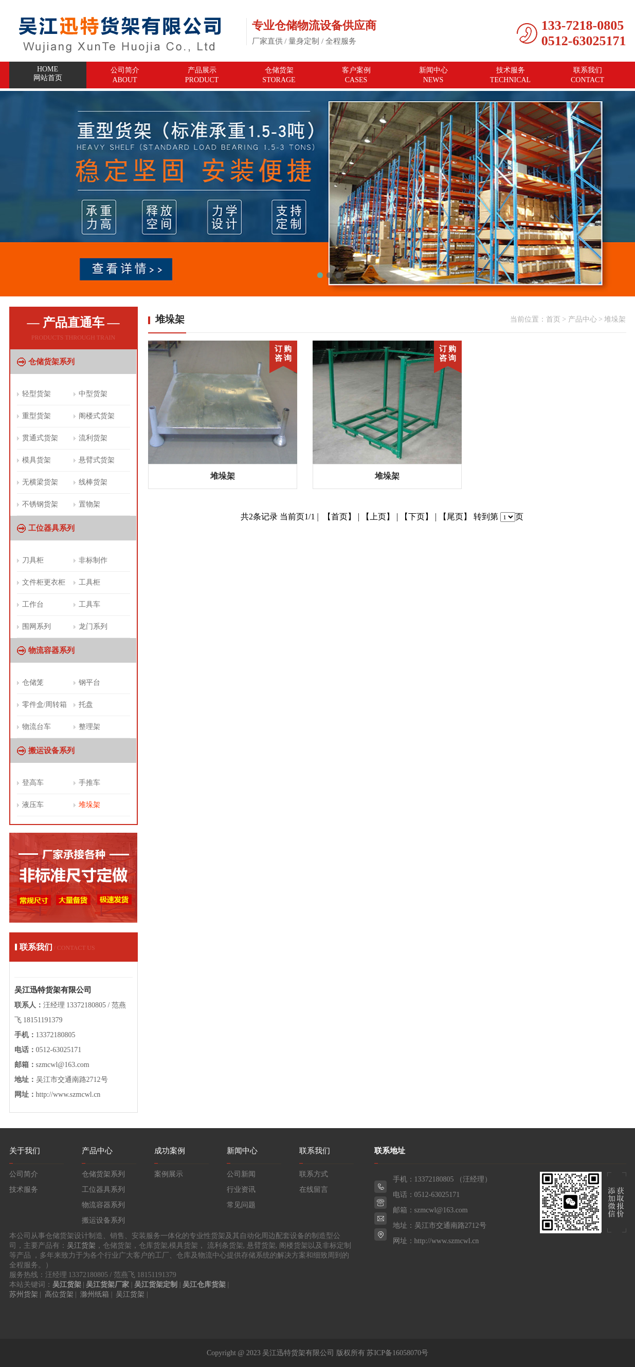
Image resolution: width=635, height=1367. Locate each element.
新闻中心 (433, 75)
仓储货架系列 (51, 362)
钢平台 (89, 682)
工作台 (33, 604)
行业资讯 (241, 1189)
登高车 (33, 783)
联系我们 (587, 75)
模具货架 (36, 460)
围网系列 (36, 626)
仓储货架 (279, 75)
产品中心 (582, 319)
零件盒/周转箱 (44, 704)
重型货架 (36, 416)
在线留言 (313, 1189)
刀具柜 (33, 560)
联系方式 (313, 1174)
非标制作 (93, 560)
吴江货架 (81, 1245)
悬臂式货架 (97, 460)
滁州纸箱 (94, 1294)
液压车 (33, 805)
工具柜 (89, 582)
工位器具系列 (51, 528)
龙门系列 (93, 626)
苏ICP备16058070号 (397, 1353)
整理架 (89, 727)
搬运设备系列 (51, 750)
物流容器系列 (51, 650)
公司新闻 (241, 1174)
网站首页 (47, 75)
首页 (553, 319)
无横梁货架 (40, 482)
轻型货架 (36, 394)
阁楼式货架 (97, 416)
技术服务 (510, 75)
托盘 (86, 704)
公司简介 (125, 75)
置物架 (89, 504)
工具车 (89, 604)
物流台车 (36, 727)
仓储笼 (33, 682)
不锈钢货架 (40, 504)
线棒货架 (93, 482)
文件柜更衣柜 (43, 582)
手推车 (89, 783)
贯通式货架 (40, 438)
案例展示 (168, 1174)
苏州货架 (23, 1294)
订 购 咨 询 (283, 353)
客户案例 (356, 75)
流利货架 (93, 438)
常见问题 (241, 1205)
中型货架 (93, 394)
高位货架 (59, 1294)
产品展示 (202, 75)
